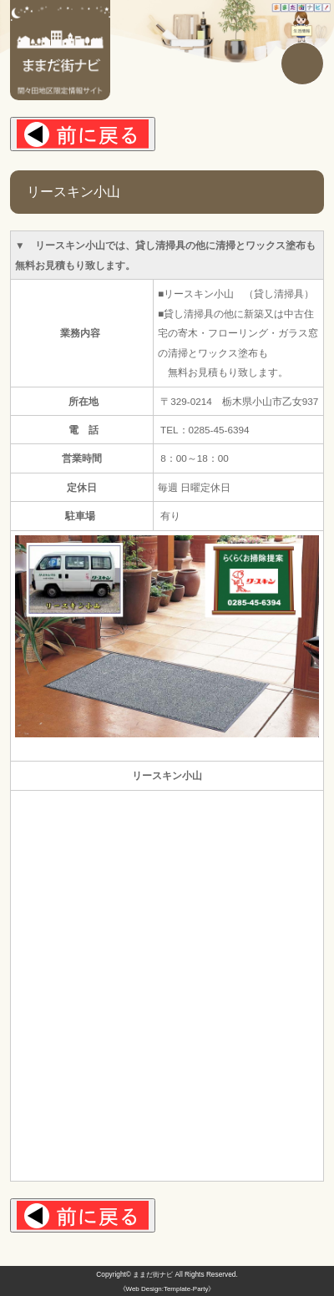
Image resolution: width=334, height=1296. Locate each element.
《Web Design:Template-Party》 (167, 1289)
